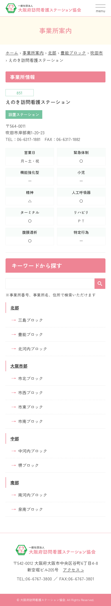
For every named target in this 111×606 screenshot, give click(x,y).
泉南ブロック (30, 509)
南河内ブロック (32, 495)
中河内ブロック (32, 451)
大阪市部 (18, 366)
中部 (14, 438)
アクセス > (73, 570)
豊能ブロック (73, 53)
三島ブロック (30, 320)
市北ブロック (30, 378)
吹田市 (96, 53)
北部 (52, 53)
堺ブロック (28, 465)
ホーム (12, 53)
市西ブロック (30, 392)
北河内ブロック (32, 349)
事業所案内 (33, 53)
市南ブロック (30, 421)
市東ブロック (30, 407)
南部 (14, 482)
